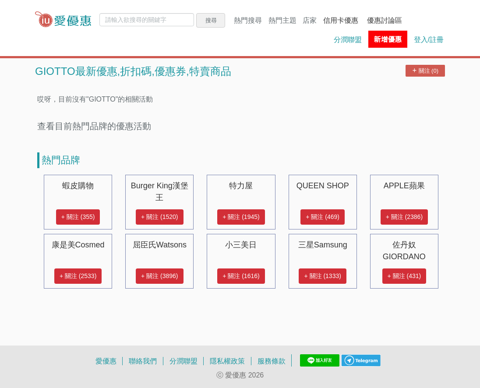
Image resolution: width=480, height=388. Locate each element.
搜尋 (211, 20)
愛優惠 (105, 361)
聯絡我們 (143, 361)
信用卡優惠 (340, 20)
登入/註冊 (429, 39)
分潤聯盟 (348, 39)
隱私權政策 (227, 361)
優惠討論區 (384, 20)
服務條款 (272, 361)
